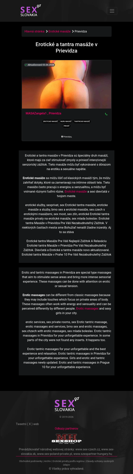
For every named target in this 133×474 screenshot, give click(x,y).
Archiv (47, 461)
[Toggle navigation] (112, 11)
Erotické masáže (60, 31)
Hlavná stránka (34, 31)
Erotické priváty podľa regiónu (68, 461)
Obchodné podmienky (31, 461)
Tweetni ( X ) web (27, 424)
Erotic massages (87, 308)
